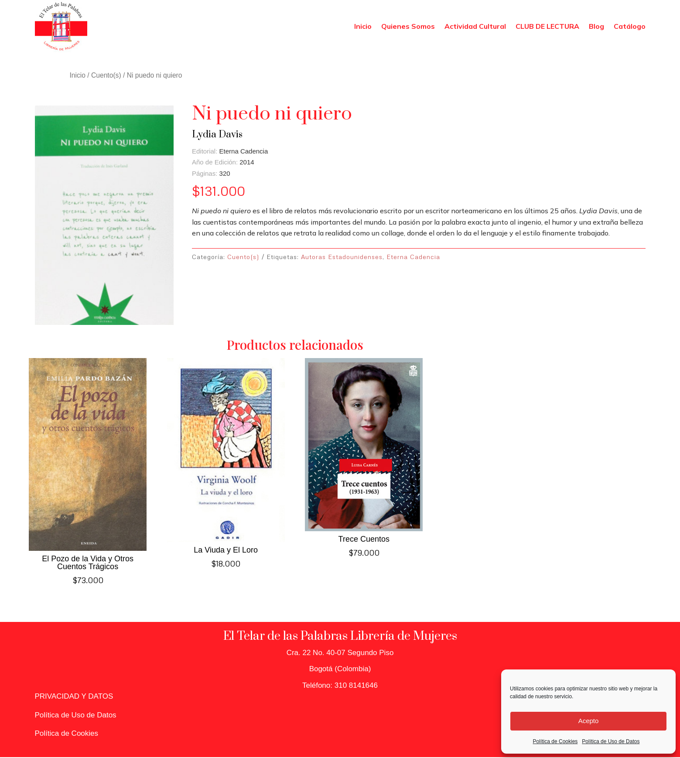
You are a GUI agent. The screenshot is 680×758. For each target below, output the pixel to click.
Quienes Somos (408, 26)
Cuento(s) (106, 75)
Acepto (588, 720)
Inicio (363, 26)
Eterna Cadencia (413, 256)
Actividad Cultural (475, 26)
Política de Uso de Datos (610, 741)
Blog (596, 26)
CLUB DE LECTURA (547, 26)
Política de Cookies (555, 741)
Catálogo (630, 26)
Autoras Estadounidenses (342, 256)
